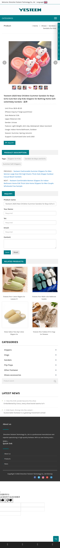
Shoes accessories (12, 375)
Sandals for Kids (49, 28)
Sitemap (49, 474)
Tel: (5, 218)
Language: (42, 2)
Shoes (44, 26)
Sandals (52, 26)
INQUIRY (9, 143)
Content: (7, 237)
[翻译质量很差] (9, 500)
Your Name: (8, 209)
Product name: (10, 200)
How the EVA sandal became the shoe (20, 401)
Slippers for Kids (14, 159)
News (5, 464)
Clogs (6, 355)
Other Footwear (11, 370)
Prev (5, 63)
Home (35, 26)
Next (55, 63)
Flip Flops (8, 365)
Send (7, 252)
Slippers (8, 350)
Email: (6, 228)
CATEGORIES (7, 18)
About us (7, 454)
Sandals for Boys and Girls (35, 159)
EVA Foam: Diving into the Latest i (18, 410)
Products (7, 459)
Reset (16, 252)
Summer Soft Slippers (12, 164)
